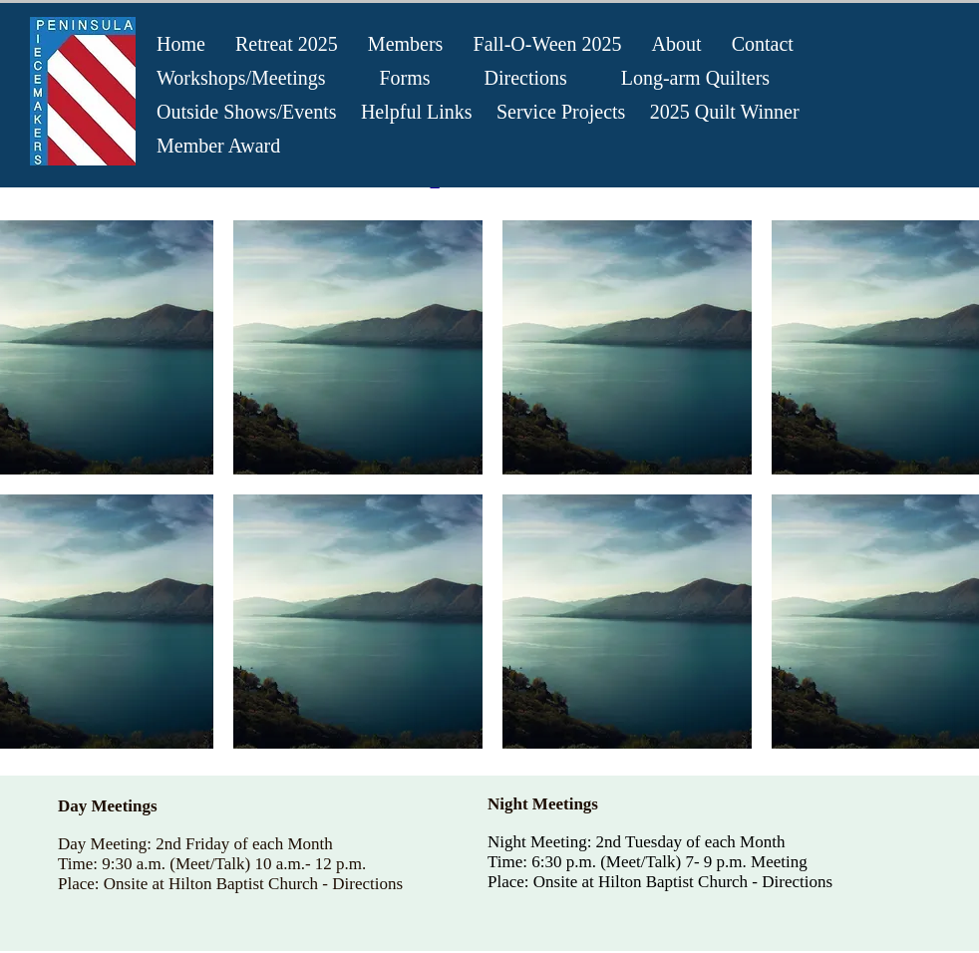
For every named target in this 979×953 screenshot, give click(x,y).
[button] (358, 347)
